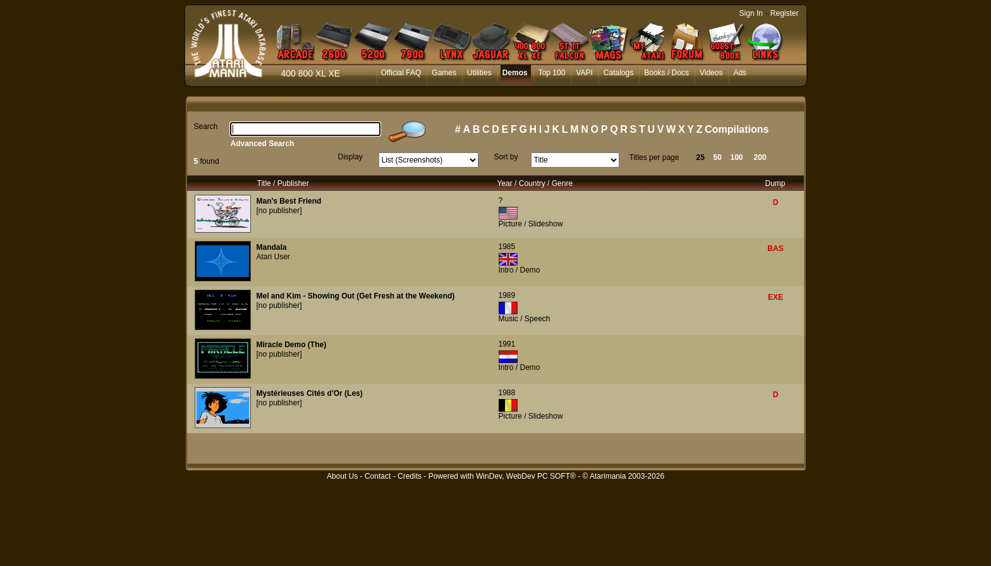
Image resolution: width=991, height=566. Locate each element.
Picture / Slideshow (531, 223)
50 (718, 157)
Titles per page (654, 157)
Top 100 (552, 72)
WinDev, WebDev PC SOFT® (526, 476)
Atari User (273, 256)
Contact (378, 476)
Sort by (506, 156)
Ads (739, 72)
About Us (342, 476)
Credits (410, 476)
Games (444, 72)
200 (760, 157)
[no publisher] (279, 210)
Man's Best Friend (289, 201)
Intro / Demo (519, 270)
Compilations (737, 129)
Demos (515, 72)
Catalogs (618, 72)
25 (700, 157)
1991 (507, 344)
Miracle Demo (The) (292, 344)
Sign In (751, 13)
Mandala (272, 247)
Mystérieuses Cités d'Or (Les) (310, 393)
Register (784, 13)
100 (737, 157)
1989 (507, 295)
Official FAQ (401, 72)
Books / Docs (666, 72)
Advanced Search (263, 143)
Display (350, 156)
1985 (507, 246)
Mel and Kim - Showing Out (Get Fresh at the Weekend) (356, 296)
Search (206, 126)
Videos (711, 72)
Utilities (479, 72)
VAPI (584, 72)
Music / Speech (524, 318)
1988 (507, 392)
